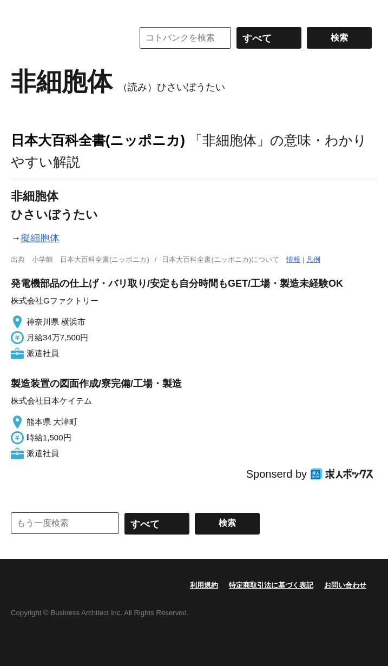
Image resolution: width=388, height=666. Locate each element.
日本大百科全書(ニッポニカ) (98, 140)
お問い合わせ (345, 585)
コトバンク (64, 38)
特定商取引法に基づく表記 (271, 585)
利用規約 (204, 585)
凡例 (313, 259)
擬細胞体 (40, 238)
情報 (293, 259)
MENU (21, 11)
